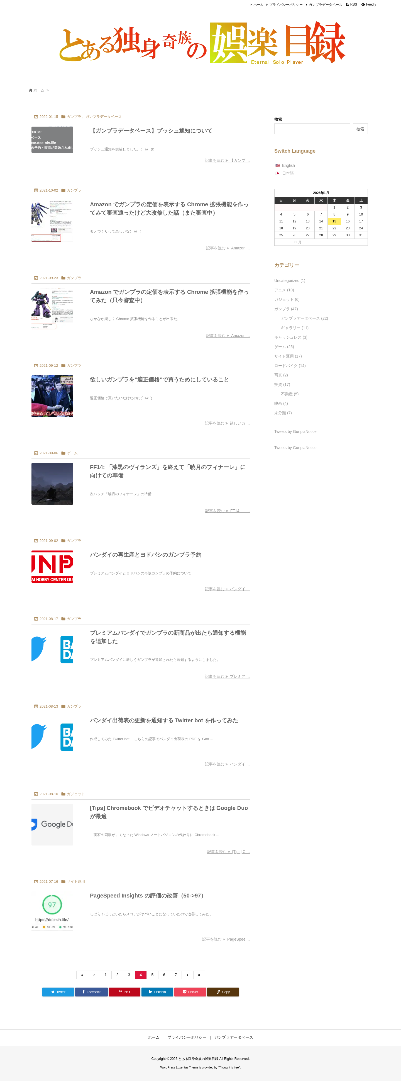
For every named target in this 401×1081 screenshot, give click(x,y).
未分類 (283, 413)
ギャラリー (295, 328)
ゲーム (72, 453)
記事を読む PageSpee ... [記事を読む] (226, 939)
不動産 (290, 394)
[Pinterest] (125, 992)
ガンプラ (74, 117)
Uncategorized (289, 280)
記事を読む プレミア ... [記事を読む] (227, 676)
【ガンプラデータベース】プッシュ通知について (151, 131)
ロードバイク (290, 365)
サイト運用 (76, 881)
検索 (278, 119)
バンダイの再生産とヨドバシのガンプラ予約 (145, 555)
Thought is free (229, 1067)
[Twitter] (58, 992)
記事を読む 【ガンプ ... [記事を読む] (227, 160)
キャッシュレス (290, 337)
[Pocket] (190, 992)
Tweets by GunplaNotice (295, 431)
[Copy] (223, 992)
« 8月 (298, 242)
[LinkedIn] (157, 992)
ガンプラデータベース (325, 5)
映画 (281, 403)
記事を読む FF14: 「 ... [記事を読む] (227, 511)
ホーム (258, 5)
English (288, 165)
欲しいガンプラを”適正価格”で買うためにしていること (159, 379)
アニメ (284, 290)
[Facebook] (91, 992)
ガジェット (76, 794)
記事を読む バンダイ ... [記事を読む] (227, 589)
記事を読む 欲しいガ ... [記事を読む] (227, 423)
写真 (281, 375)
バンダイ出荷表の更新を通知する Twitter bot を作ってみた (164, 720)
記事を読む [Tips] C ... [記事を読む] (228, 851)
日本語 (288, 173)
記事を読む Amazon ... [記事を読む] (228, 248)
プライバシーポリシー (286, 5)
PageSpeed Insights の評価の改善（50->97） (148, 895)
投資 (282, 384)
